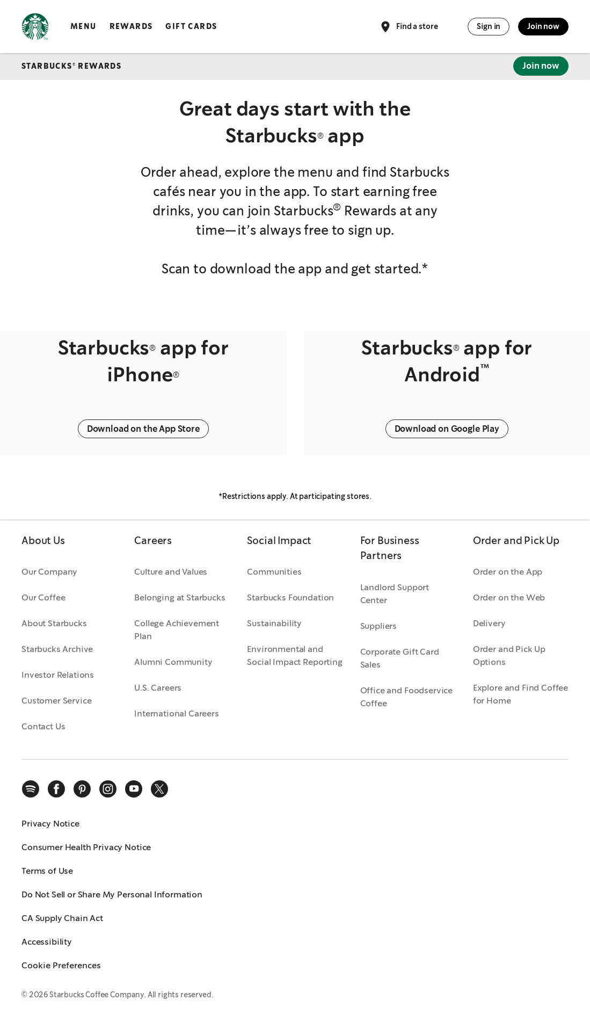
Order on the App (507, 571)
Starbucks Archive (57, 649)
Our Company (49, 571)
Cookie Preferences (61, 965)
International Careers (176, 713)
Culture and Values (170, 571)
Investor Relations (57, 674)
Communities (274, 571)
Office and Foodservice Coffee (406, 697)
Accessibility (46, 941)
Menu (83, 26)
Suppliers (378, 626)
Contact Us (43, 726)
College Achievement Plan (176, 630)
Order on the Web (509, 597)
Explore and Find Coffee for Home (520, 694)
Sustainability (274, 623)
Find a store (408, 26)
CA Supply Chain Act (62, 918)
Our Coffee (43, 597)
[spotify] (30, 789)
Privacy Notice (50, 823)
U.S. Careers (157, 687)
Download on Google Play (447, 428)
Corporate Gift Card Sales (399, 658)
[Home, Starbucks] (35, 28)
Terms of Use (47, 870)
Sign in (488, 26)
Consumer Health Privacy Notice (86, 847)
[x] (159, 789)
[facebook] (56, 789)
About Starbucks (54, 623)
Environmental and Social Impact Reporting (294, 655)
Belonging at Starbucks (179, 597)
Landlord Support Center (394, 594)
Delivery (489, 623)
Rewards (131, 26)
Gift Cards (191, 26)
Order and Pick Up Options (509, 655)
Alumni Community (173, 662)
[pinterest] (82, 789)
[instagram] (108, 789)
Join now (543, 26)
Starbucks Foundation (290, 597)
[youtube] (133, 789)
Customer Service (56, 700)
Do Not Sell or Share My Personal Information (111, 894)
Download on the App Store (143, 428)
